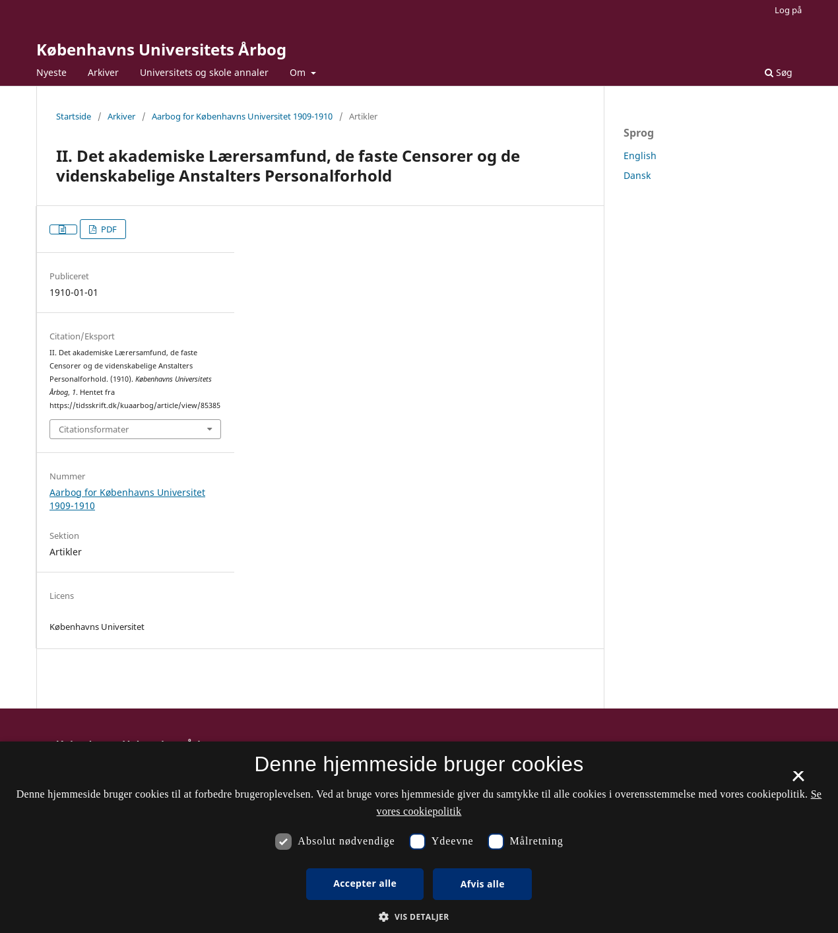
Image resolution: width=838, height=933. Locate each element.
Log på (788, 10)
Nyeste (51, 72)
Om (299, 72)
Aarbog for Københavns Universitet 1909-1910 (242, 116)
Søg (778, 72)
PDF (108, 229)
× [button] (798, 780)
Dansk (637, 175)
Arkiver (103, 72)
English (640, 155)
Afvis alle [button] (483, 884)
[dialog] (419, 837)
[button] (419, 917)
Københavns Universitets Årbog (161, 49)
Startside (73, 116)
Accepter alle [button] (365, 883)
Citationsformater (94, 429)
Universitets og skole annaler (204, 72)
